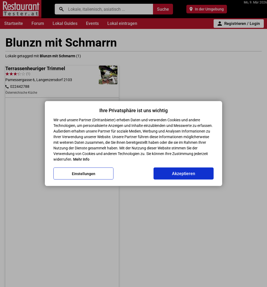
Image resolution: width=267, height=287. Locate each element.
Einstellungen (83, 173)
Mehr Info (81, 159)
